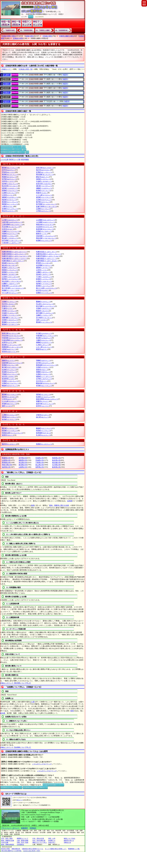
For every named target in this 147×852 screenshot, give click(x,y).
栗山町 (10, 238)
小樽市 (7, 206)
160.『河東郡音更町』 (27, 30)
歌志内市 (10, 186)
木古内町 (10, 227)
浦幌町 (44, 188)
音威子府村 (46, 206)
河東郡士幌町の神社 (66, 36)
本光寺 (7, 106)
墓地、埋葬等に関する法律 (59, 505)
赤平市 (8, 170)
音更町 (10, 209)
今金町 (44, 181)
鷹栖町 (43, 301)
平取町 (10, 374)
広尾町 (43, 374)
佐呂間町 (44, 265)
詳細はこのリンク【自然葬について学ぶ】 (15, 747)
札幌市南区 (47, 261)
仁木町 (42, 345)
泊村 (41, 320)
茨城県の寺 (39, 460)
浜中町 (44, 363)
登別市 (9, 351)
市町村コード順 (14, 159)
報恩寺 (7, 102)
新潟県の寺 (23, 465)
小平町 (43, 211)
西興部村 (11, 347)
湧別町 (10, 417)
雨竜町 (10, 190)
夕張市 (42, 415)
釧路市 (42, 233)
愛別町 (10, 168)
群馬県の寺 (6, 462)
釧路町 (9, 236)
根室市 (42, 349)
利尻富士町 (12, 433)
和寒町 (44, 444)
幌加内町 (45, 383)
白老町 (44, 281)
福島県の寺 (23, 460)
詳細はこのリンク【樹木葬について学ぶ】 (15, 683)
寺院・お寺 (51, 838)
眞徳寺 (7, 88)
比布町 (9, 369)
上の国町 (45, 222)
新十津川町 (13, 288)
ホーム (30, 16)
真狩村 (9, 397)
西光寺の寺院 (5, 849)
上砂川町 (12, 222)
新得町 (44, 286)
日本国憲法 (20, 844)
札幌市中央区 (15, 256)
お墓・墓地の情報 (22, 840)
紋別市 (42, 406)
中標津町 (45, 335)
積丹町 (10, 279)
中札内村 (11, 335)
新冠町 (10, 345)
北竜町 (10, 383)
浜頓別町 (12, 363)
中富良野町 (12, 340)
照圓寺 (7, 84)
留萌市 (7, 435)
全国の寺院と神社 (8, 36)
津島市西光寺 (16, 849)
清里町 (10, 233)
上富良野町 (12, 224)
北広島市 (44, 227)
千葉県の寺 (39, 462)
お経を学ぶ (51, 842)
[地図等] (65, 75)
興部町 (10, 204)
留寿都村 (43, 433)
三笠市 (7, 399)
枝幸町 (43, 190)
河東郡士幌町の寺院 (38, 38)
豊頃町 (44, 322)
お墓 (33, 702)
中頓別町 (12, 338)
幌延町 (10, 385)
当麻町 (43, 315)
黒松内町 (46, 238)
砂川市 (42, 290)
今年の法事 (4, 842)
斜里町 (43, 279)
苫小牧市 (44, 317)
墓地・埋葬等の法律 (7, 840)
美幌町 (43, 372)
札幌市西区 (46, 258)
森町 (7, 406)
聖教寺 (7, 93)
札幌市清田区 (14, 254)
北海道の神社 (47, 36)
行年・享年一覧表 (7, 838)
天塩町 (9, 313)
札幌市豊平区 (14, 258)
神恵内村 (44, 224)
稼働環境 (24, 828)
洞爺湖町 (10, 317)
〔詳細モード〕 (6, 69)
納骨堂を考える (69, 840)
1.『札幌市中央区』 (9, 30)
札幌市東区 (13, 261)
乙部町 (43, 209)
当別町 (10, 315)
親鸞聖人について (22, 838)
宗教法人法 (67, 842)
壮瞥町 (44, 293)
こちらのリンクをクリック (42, 764)
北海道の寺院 (18, 38)
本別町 (44, 385)
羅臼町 (9, 428)
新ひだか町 (46, 288)
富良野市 (8, 379)
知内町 (44, 283)
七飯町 (43, 340)
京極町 (10, 231)
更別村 (43, 263)
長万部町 (46, 204)
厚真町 (9, 177)
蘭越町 (44, 428)
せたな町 (10, 293)
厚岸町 (10, 174)
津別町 (9, 311)
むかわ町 (10, 401)
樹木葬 (2, 713)
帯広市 (8, 211)
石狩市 (8, 181)
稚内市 (9, 444)
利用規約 (33, 828)
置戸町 (43, 202)
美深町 (9, 372)
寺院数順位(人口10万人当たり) (11, 149)
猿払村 (9, 265)
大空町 (44, 200)
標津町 (9, 272)
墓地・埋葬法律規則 (7, 844)
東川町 (10, 367)
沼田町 (9, 349)
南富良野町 (47, 399)
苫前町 (10, 320)
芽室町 (9, 404)
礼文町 (43, 435)
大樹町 (9, 301)
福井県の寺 (6, 467)
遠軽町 (10, 197)
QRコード (20, 800)
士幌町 (43, 272)
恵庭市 (42, 193)
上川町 (10, 220)
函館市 (8, 360)
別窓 (23, 146)
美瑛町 (9, 365)
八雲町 (9, 415)
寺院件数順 (25, 159)
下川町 (44, 277)
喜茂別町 (44, 229)
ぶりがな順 (4, 159)
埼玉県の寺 (23, 462)
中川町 (44, 333)
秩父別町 (45, 306)
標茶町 (10, 270)
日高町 (43, 367)
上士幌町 (45, 220)
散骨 (33, 505)
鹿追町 (10, 267)
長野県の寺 (39, 467)
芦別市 (8, 172)
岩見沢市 (44, 184)
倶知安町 (45, 236)
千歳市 (7, 308)
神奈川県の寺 (7, 465)
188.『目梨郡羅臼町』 (62, 30)
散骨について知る (69, 838)
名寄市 (7, 342)
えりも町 (44, 195)
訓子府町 (11, 240)
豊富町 (10, 324)
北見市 (7, 229)
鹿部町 (43, 267)
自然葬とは (51, 840)
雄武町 (9, 200)
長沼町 (44, 338)
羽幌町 (43, 360)
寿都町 (9, 290)
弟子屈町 (44, 313)
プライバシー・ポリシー (10, 828)
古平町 (44, 379)
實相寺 (7, 79)
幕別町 (10, 394)
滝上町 (44, 304)
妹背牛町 (44, 404)
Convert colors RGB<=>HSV (31, 850)
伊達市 (7, 306)
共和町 (44, 231)
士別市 (42, 270)
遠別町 (44, 197)
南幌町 (44, 342)
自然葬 (69, 501)
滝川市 (8, 304)
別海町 (10, 381)
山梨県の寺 (23, 467)
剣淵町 (44, 240)
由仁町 (42, 417)
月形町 (44, 308)
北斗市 (42, 381)
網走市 (42, 177)
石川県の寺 (56, 465)
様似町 (9, 263)
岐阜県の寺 (56, 467)
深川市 (8, 376)
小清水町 (10, 243)
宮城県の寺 (39, 458)
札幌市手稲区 (48, 256)
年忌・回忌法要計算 (38, 840)
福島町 (44, 376)
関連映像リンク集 (74, 849)
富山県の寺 (39, 465)
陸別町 (10, 430)
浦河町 (10, 188)
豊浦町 (10, 322)
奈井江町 (10, 333)
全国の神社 (30, 36)
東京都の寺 (56, 462)
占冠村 (10, 277)
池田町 (43, 179)
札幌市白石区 (48, 254)
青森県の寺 (6, 458)
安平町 (9, 179)
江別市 (7, 195)
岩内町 (10, 184)
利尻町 (43, 430)
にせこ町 (44, 347)
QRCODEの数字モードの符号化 (11, 850)
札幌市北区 (46, 252)
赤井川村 (44, 168)
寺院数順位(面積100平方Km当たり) (12, 152)
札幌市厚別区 (14, 252)
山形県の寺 (6, 460)
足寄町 (44, 172)
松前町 (44, 397)
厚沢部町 (44, 174)
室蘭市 (42, 401)
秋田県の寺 (56, 458)
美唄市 (42, 369)
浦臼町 (44, 186)
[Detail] (15, 75)
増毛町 (43, 394)
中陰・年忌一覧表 (22, 842)
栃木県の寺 (56, 460)
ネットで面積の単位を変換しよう (55, 849)
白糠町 (10, 283)
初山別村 (11, 281)
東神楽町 (46, 365)
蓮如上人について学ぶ (39, 842)
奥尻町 (10, 202)
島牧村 (9, 274)
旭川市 (43, 170)
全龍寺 (7, 97)
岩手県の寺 (23, 458)
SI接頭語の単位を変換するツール (32, 849)
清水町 (43, 274)
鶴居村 (42, 311)
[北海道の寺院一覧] (26, 69)
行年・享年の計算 (38, 838)
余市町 (9, 419)
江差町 (9, 193)
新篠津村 (10, 286)
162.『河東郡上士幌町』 (43, 30)
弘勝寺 (7, 75)
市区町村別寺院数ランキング (11, 146)
